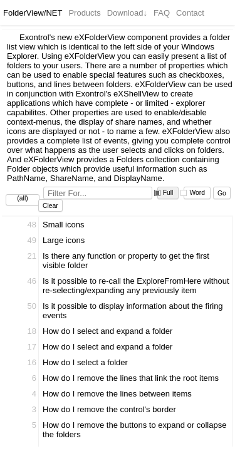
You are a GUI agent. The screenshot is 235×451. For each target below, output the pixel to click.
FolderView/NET (32, 13)
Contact (190, 13)
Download (127, 13)
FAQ (162, 13)
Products (84, 13)
